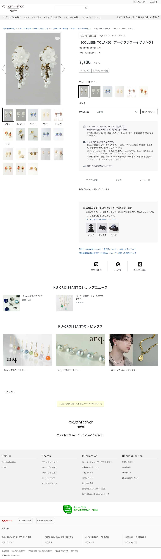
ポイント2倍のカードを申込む (97, 537)
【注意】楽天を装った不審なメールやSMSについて (80, 404)
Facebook (126, 467)
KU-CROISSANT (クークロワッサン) (34, 28)
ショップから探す (49, 467)
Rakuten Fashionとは (91, 467)
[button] (4, 69)
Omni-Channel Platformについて (95, 494)
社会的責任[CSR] (61, 551)
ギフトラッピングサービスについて (101, 219)
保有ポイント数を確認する (135, 537)
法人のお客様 (87, 483)
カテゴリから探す (49, 473)
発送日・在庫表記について (90, 249)
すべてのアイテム (49, 483)
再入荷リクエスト (149, 111)
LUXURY (5, 467)
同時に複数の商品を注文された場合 (93, 253)
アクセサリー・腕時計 (59, 28)
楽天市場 (154, 2)
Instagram (126, 473)
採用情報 (74, 551)
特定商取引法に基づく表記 (93, 489)
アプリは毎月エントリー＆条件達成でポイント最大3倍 (138, 17)
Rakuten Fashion (26, 8)
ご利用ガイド (87, 473)
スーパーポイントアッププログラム (97, 462)
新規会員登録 (127, 462)
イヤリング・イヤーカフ (80, 28)
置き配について (110, 249)
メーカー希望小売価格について (123, 253)
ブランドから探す (49, 462)
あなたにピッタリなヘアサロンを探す (16, 537)
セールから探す (48, 478)
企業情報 (5, 551)
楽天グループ (139, 2)
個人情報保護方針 (18, 551)
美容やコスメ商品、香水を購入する (59, 537)
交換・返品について (127, 249)
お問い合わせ (87, 478)
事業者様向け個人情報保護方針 (40, 551)
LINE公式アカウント (130, 478)
